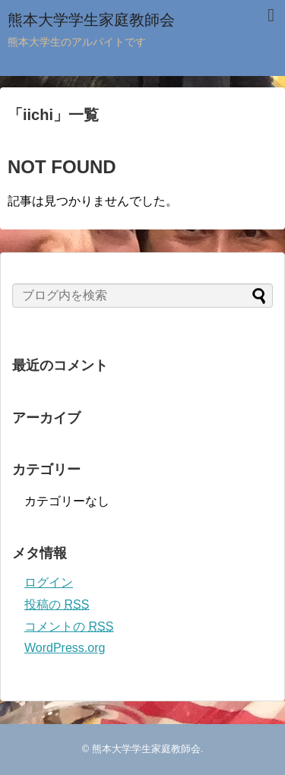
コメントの (68, 626)
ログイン (48, 582)
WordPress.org (64, 647)
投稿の (56, 604)
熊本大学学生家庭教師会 (91, 19)
